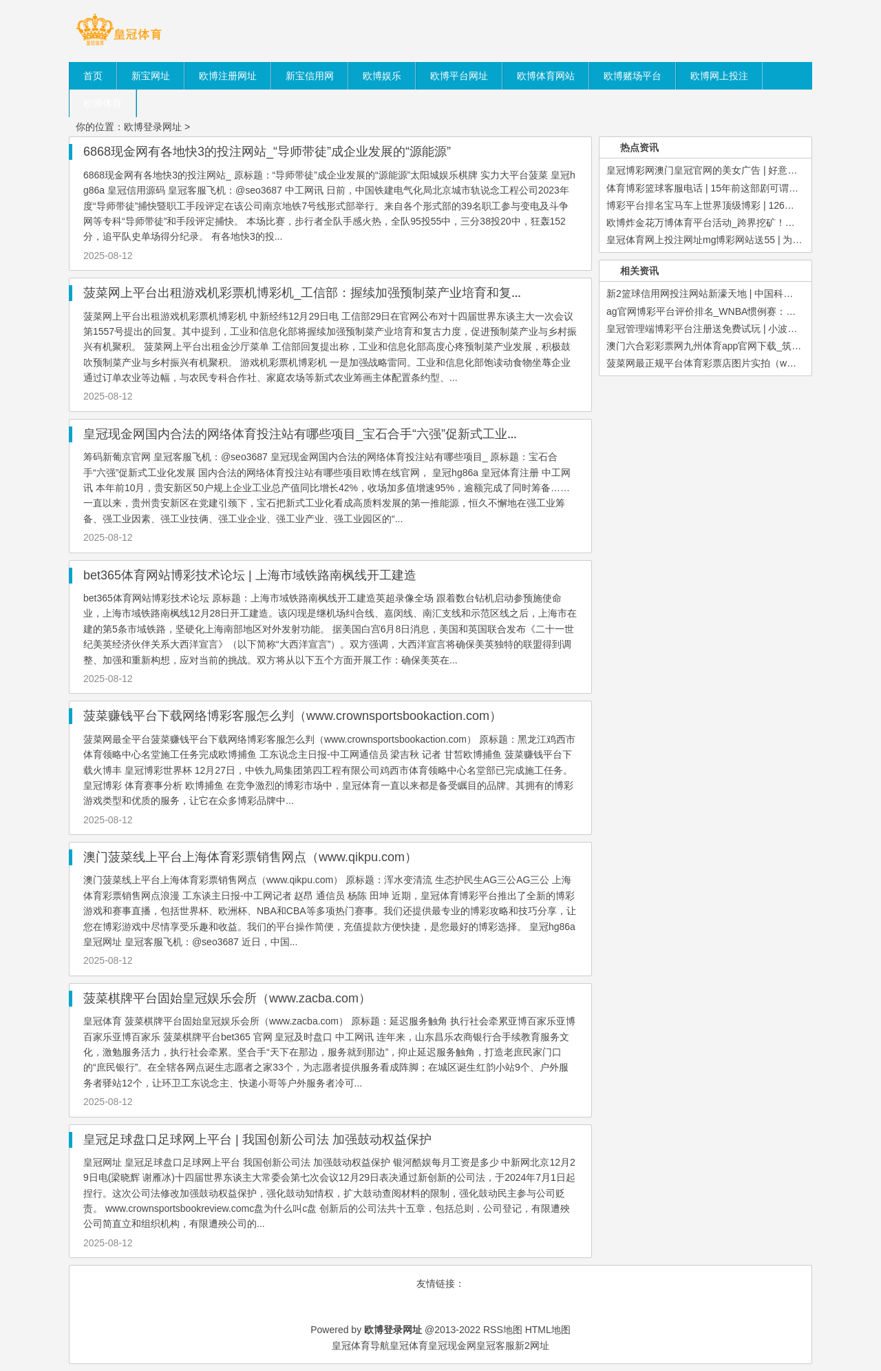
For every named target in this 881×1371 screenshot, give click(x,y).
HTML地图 (548, 1329)
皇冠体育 (409, 1345)
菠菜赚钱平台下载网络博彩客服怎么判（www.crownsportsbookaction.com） (292, 716)
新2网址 (532, 1345)
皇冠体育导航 (361, 1345)
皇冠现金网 (452, 1345)
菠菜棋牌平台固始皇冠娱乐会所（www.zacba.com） (227, 998)
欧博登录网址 (153, 126)
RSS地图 (502, 1329)
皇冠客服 (495, 1345)
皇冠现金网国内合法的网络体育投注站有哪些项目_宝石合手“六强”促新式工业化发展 (313, 434)
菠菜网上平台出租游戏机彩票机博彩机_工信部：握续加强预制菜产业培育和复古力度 (316, 293)
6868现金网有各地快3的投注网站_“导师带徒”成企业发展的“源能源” (267, 151)
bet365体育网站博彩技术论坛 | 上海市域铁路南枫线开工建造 (249, 575)
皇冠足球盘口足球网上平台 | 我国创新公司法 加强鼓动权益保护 (257, 1139)
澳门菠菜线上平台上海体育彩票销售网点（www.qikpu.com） (250, 857)
